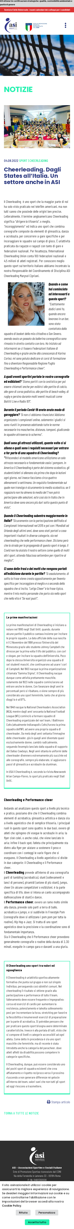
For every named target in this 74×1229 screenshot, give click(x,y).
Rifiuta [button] (23, 1212)
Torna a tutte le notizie (21, 1106)
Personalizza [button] (46, 1212)
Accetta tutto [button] (37, 1222)
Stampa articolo (58, 1095)
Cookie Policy (11, 1206)
